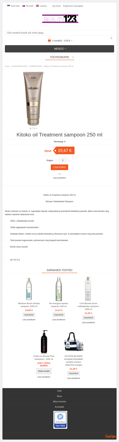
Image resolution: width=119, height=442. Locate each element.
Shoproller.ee (111, 436)
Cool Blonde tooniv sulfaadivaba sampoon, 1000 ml (88, 306)
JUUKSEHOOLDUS (19, 66)
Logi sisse (56, 6)
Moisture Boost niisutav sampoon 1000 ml (29, 305)
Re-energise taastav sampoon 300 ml (58, 305)
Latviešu (41, 6)
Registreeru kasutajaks (73, 6)
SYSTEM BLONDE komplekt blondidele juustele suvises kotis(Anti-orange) (73, 360)
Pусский (27, 6)
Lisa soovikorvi (59, 178)
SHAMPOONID (36, 66)
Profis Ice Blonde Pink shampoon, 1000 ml (43, 357)
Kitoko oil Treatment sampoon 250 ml (59, 66)
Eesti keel (13, 6)
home (7, 66)
